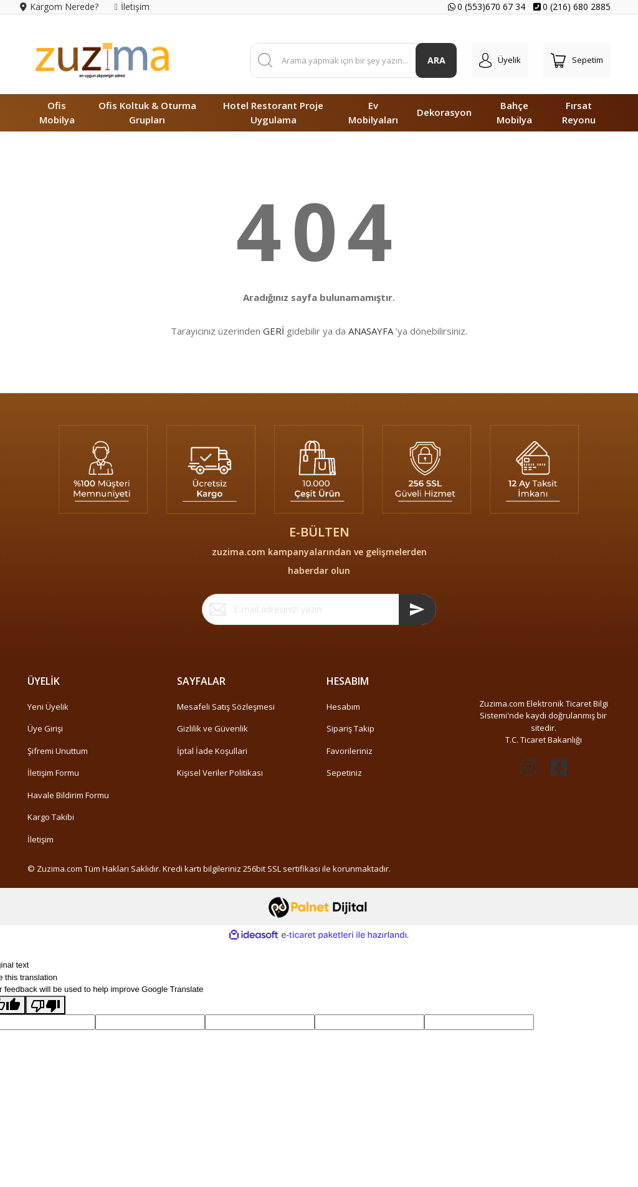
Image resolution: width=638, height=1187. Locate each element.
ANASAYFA (370, 331)
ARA (436, 60)
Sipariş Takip (350, 728)
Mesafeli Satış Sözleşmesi (226, 706)
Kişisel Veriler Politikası (220, 772)
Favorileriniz (349, 750)
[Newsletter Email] (319, 609)
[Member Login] (500, 60)
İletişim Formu (53, 772)
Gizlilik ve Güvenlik (212, 728)
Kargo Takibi (50, 816)
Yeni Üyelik (48, 706)
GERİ (273, 331)
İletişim (40, 839)
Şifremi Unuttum (57, 750)
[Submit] (417, 609)
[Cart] (577, 60)
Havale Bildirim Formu (68, 795)
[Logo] (102, 60)
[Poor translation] (45, 1005)
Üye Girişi (45, 728)
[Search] (353, 60)
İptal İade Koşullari (212, 750)
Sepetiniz (344, 772)
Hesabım (343, 706)
